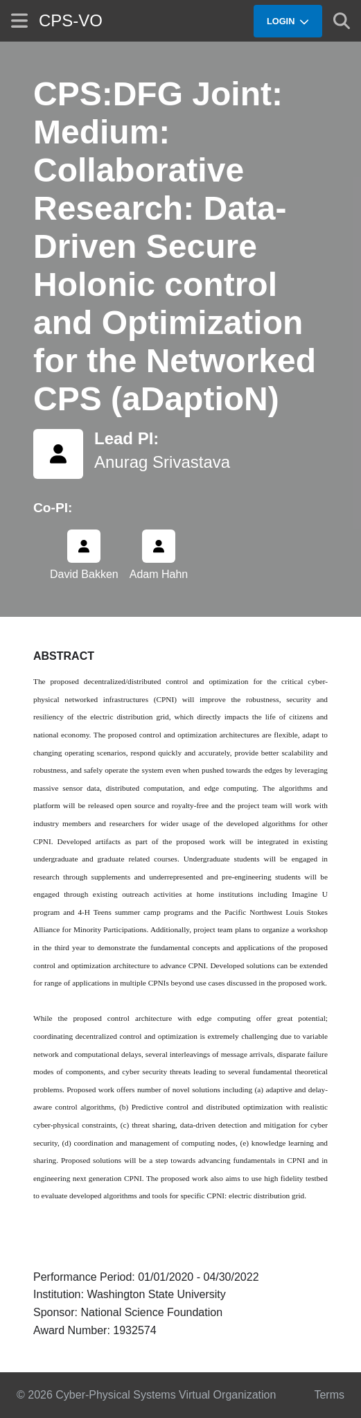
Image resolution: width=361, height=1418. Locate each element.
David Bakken (84, 574)
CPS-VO (71, 20)
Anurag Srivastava (162, 462)
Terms (329, 1395)
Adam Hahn (159, 574)
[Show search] (341, 20)
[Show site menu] (19, 20)
